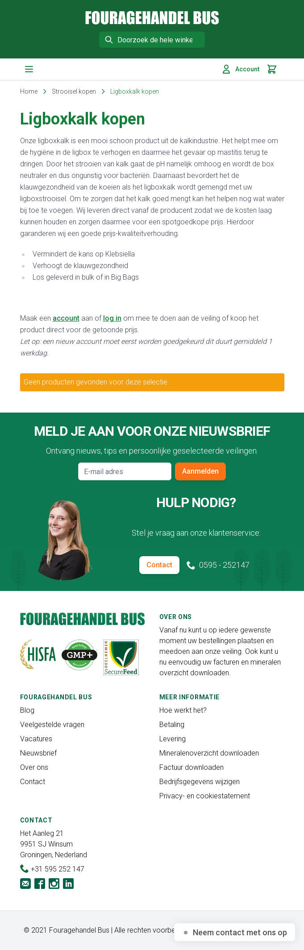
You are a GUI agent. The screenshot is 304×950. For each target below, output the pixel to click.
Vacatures (36, 739)
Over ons (34, 767)
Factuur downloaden (191, 767)
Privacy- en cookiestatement (204, 796)
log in (112, 318)
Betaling (171, 724)
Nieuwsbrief (38, 753)
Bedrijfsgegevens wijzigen (199, 781)
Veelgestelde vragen (52, 724)
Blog (27, 710)
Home (28, 91)
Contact (159, 565)
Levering (172, 739)
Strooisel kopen (74, 91)
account (66, 318)
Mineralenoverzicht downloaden (209, 753)
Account (240, 69)
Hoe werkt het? (183, 710)
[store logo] (152, 18)
